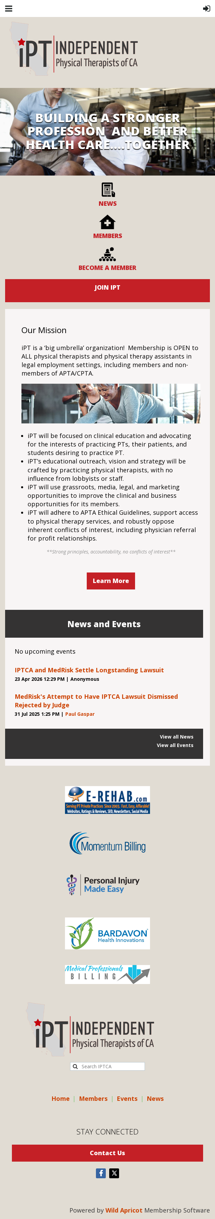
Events (127, 1098)
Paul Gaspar (80, 714)
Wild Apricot (124, 1210)
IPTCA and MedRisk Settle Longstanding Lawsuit (89, 670)
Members (93, 1098)
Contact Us (107, 1153)
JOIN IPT (107, 287)
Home (60, 1098)
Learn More (111, 581)
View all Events (175, 745)
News (155, 1098)
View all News (177, 736)
